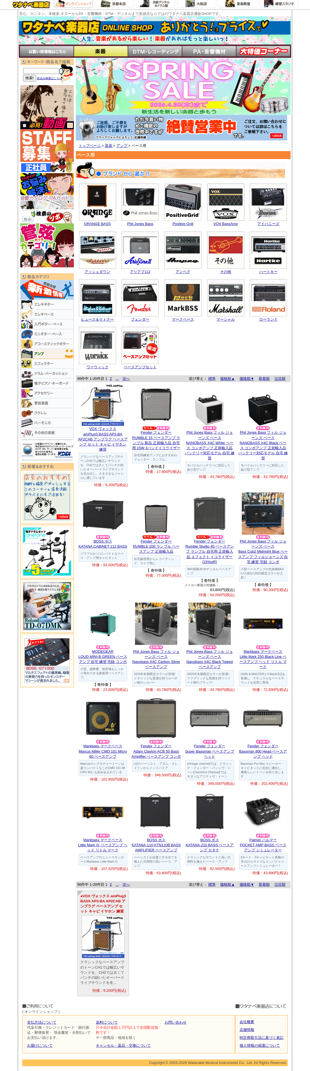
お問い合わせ (176, 1022)
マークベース (183, 319)
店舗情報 (247, 1030)
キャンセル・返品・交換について (123, 1045)
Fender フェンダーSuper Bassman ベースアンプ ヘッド (209, 751)
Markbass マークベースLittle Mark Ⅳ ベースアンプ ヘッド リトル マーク (102, 845)
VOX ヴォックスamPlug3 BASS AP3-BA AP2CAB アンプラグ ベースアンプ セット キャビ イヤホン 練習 (103, 439)
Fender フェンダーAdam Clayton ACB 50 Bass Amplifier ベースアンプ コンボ (156, 751)
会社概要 (247, 1022)
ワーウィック (97, 367)
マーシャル (225, 319)
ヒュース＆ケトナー (97, 319)
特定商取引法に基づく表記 (262, 1037)
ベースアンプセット (140, 367)
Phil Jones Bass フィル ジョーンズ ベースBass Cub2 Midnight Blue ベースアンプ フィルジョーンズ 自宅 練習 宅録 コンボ (263, 551)
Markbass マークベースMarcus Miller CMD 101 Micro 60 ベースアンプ (103, 751)
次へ (126, 378)
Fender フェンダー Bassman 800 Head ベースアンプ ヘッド (263, 751)
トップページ (90, 146)
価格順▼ (247, 378)
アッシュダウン (97, 272)
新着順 (264, 378)
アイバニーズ (268, 224)
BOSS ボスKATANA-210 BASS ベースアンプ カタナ (210, 845)
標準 (212, 378)
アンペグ (183, 272)
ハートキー (268, 272)
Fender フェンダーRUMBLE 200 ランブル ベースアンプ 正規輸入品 (156, 546)
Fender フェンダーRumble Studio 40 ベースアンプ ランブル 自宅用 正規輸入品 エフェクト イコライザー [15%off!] (209, 551)
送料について (107, 1022)
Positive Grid (182, 224)
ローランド (268, 319)
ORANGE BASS (97, 224)
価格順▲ (227, 378)
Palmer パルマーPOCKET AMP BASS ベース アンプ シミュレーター (263, 845)
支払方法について (41, 1022)
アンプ (122, 146)
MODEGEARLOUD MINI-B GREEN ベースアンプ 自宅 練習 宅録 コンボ (102, 656)
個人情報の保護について (260, 1045)
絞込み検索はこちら (49, 78)
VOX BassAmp (225, 224)
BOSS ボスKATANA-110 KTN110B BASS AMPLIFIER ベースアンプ (156, 845)
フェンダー (140, 319)
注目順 (279, 378)
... (117, 378)
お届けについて (40, 1045)
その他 (225, 272)
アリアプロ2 (140, 272)
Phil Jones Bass (140, 224)
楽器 (109, 146)
